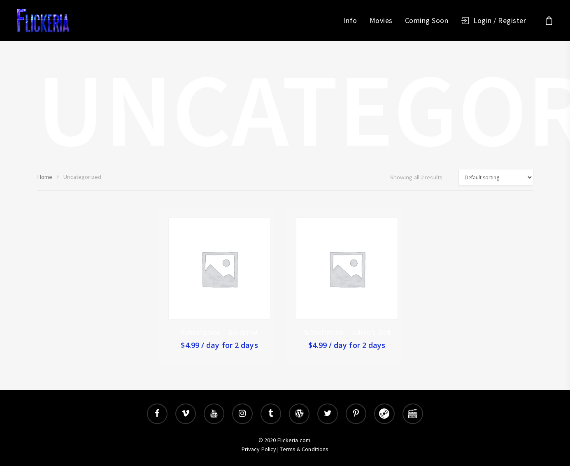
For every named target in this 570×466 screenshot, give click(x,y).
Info (350, 20)
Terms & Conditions (304, 449)
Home (44, 177)
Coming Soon (427, 20)
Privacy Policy (259, 449)
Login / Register (499, 20)
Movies (381, 20)
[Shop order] (496, 177)
